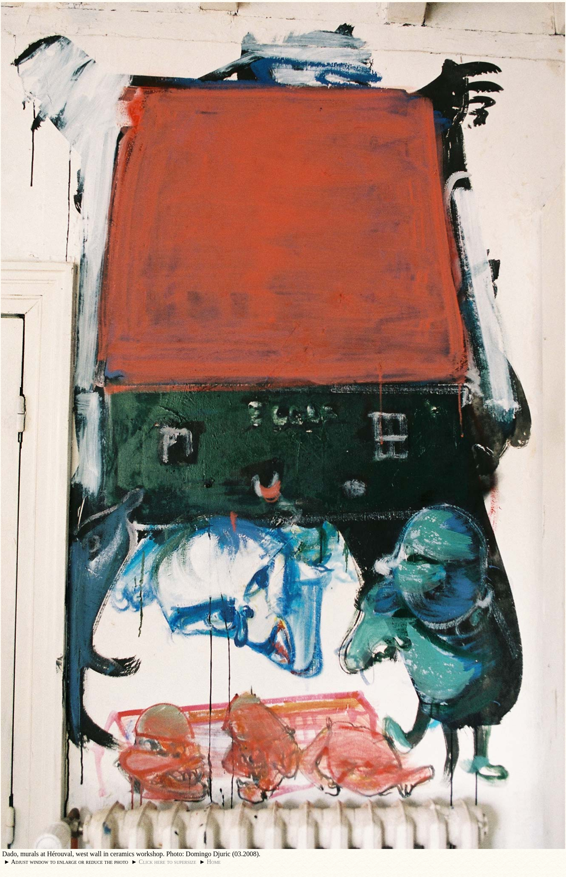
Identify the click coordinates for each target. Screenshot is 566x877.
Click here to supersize (167, 861)
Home (214, 861)
